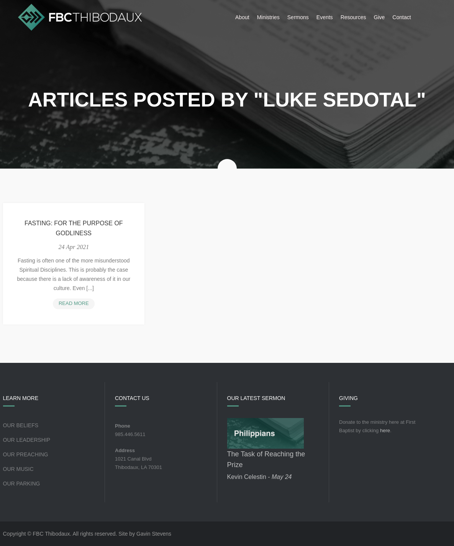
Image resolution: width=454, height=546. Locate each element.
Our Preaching (25, 454)
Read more (77, 304)
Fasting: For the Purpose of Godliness (74, 228)
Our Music (18, 469)
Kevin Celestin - (259, 477)
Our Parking (21, 483)
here (385, 430)
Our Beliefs (21, 425)
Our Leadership (27, 440)
